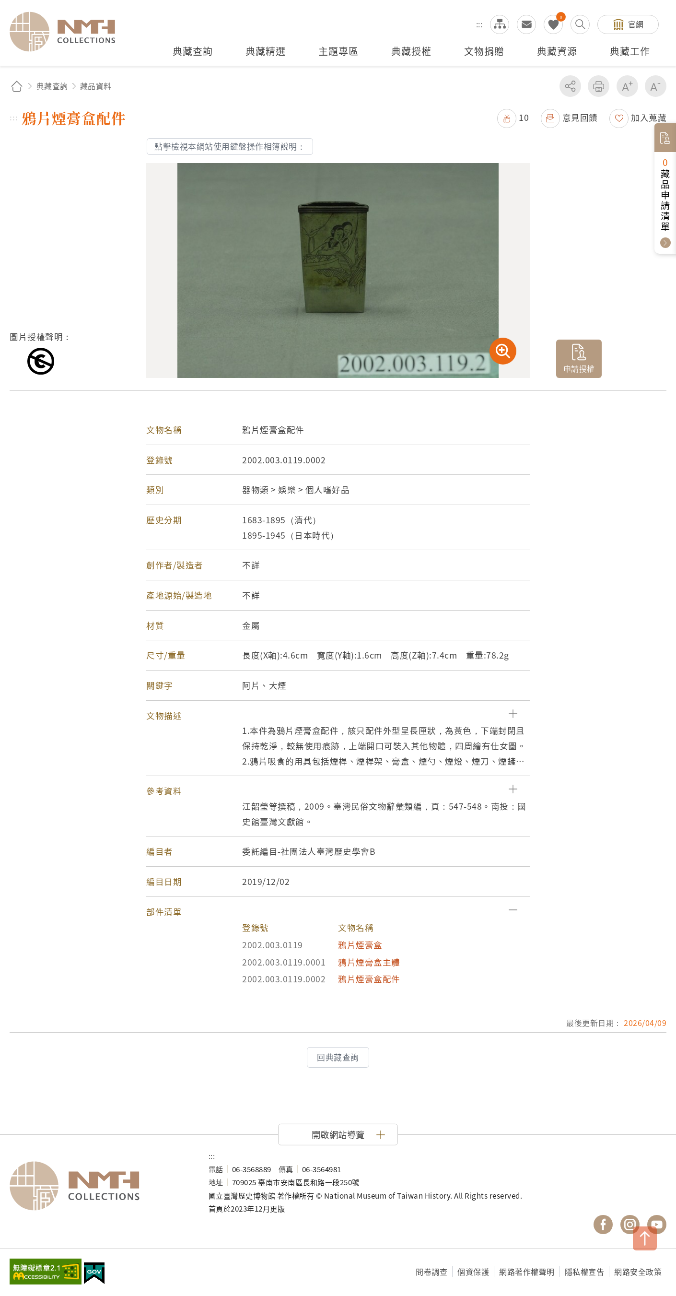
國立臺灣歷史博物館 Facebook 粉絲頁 (603, 1224)
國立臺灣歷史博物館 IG (630, 1224)
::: (479, 24)
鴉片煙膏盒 (360, 945)
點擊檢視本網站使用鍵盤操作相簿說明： (229, 146)
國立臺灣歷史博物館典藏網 (68, 32)
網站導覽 (499, 24)
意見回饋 (580, 117)
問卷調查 (431, 1271)
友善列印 (598, 86)
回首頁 (17, 86)
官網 (636, 24)
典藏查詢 (52, 86)
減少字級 (655, 86)
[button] (338, 715)
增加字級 (627, 86)
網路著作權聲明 (527, 1271)
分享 (570, 86)
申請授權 (579, 368)
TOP (645, 1238)
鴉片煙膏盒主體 (369, 962)
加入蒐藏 (648, 117)
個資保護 (473, 1271)
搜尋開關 (580, 24)
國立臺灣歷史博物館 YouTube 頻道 (656, 1224)
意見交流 (526, 24)
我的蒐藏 (553, 24)
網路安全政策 (638, 1271)
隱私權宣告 (585, 1271)
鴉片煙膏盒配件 (369, 979)
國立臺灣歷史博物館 (99, 1186)
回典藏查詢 (338, 1057)
